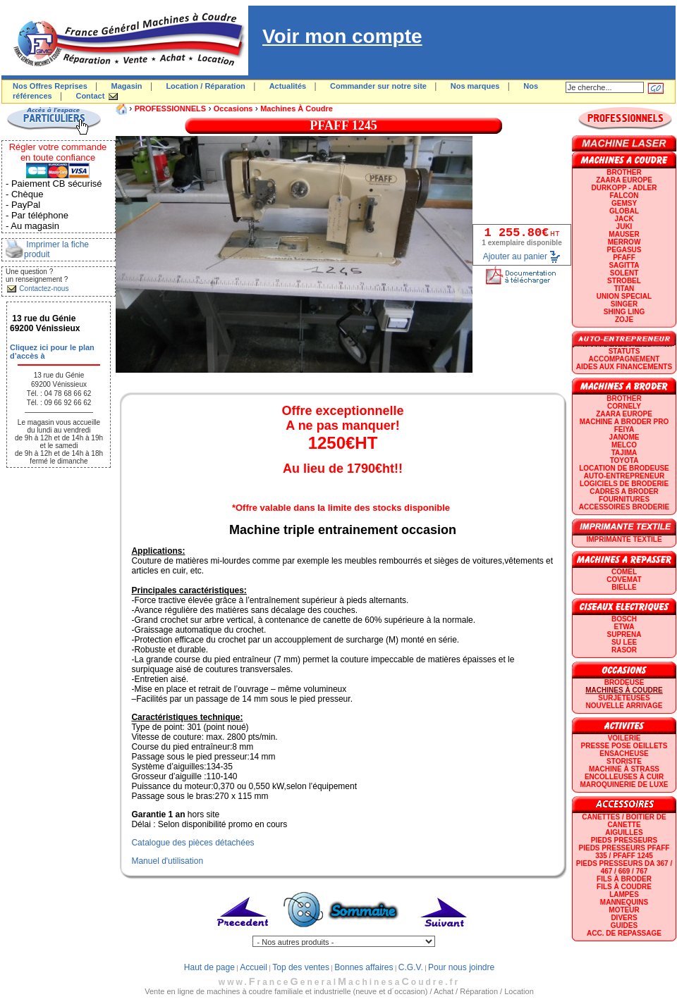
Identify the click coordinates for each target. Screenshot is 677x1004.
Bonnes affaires (363, 967)
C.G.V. (410, 967)
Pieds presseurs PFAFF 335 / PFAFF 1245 (624, 852)
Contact (89, 96)
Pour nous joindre (461, 967)
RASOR (624, 650)
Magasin (126, 86)
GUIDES (624, 925)
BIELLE (624, 587)
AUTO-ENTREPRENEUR (624, 476)
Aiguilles (623, 832)
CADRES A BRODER (624, 491)
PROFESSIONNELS (170, 108)
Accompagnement (624, 359)
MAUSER (624, 234)
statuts (624, 351)
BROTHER (623, 172)
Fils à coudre (624, 887)
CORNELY (624, 406)
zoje (624, 319)
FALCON (623, 195)
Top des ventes (300, 967)
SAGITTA (624, 265)
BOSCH (624, 619)
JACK (623, 219)
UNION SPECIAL (624, 296)
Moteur (624, 910)
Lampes (624, 894)
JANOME (624, 437)
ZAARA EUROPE (624, 180)
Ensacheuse (623, 753)
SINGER (624, 304)
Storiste (624, 761)
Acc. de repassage (624, 933)
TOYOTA (624, 460)
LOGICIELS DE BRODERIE (624, 484)
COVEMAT (623, 579)
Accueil (253, 967)
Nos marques (475, 86)
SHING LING (624, 312)
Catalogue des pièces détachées (192, 843)
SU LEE (624, 642)
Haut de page (209, 967)
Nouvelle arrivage (624, 705)
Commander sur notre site (378, 86)
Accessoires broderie (624, 507)
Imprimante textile (623, 539)
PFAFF (624, 257)
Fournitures (624, 499)
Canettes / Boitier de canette (624, 821)
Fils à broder (624, 879)
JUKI (624, 226)
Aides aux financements (624, 367)
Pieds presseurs (624, 840)
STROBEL (624, 281)
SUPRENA (624, 634)
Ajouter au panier (515, 256)
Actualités (288, 86)
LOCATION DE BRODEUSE (624, 468)
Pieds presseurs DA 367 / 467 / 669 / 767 (624, 867)
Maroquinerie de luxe (624, 784)
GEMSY (624, 203)
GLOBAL (624, 211)
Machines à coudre (296, 108)
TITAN (624, 288)
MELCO (624, 445)
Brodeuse (624, 682)
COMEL (624, 572)
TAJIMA (624, 453)
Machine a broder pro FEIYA (624, 425)
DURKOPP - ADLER (624, 188)
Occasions (233, 108)
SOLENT (624, 273)
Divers (624, 918)
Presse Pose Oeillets (624, 746)
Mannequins (624, 902)
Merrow (624, 242)
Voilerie (624, 738)
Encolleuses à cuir (624, 777)
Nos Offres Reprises (50, 86)
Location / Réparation (205, 86)
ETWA (624, 627)
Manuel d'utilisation (167, 861)
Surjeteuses (623, 698)
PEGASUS (624, 250)
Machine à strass (624, 769)
